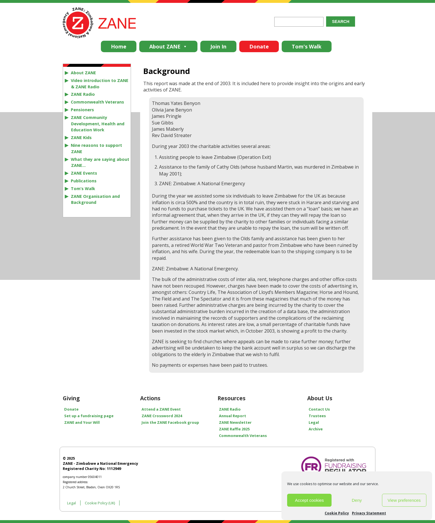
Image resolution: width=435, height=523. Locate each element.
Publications (84, 181)
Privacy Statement (369, 513)
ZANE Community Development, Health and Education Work (97, 124)
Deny (357, 500)
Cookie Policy (337, 513)
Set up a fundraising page (88, 415)
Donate (259, 46)
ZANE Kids (81, 137)
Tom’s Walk (83, 188)
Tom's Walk (307, 46)
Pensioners (82, 109)
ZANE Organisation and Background (95, 199)
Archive (316, 429)
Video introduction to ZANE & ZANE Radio (99, 83)
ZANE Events (84, 173)
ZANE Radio (83, 94)
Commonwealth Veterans (97, 102)
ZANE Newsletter (235, 422)
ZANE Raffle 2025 (234, 429)
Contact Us (319, 409)
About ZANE (168, 46)
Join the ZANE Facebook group (170, 422)
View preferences (404, 500)
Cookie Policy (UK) (100, 503)
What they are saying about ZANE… (100, 162)
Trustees (317, 415)
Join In (218, 46)
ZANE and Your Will (82, 422)
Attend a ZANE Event (161, 409)
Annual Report (232, 415)
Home (118, 46)
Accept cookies (309, 500)
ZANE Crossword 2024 (162, 415)
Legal (314, 422)
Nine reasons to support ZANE (96, 148)
